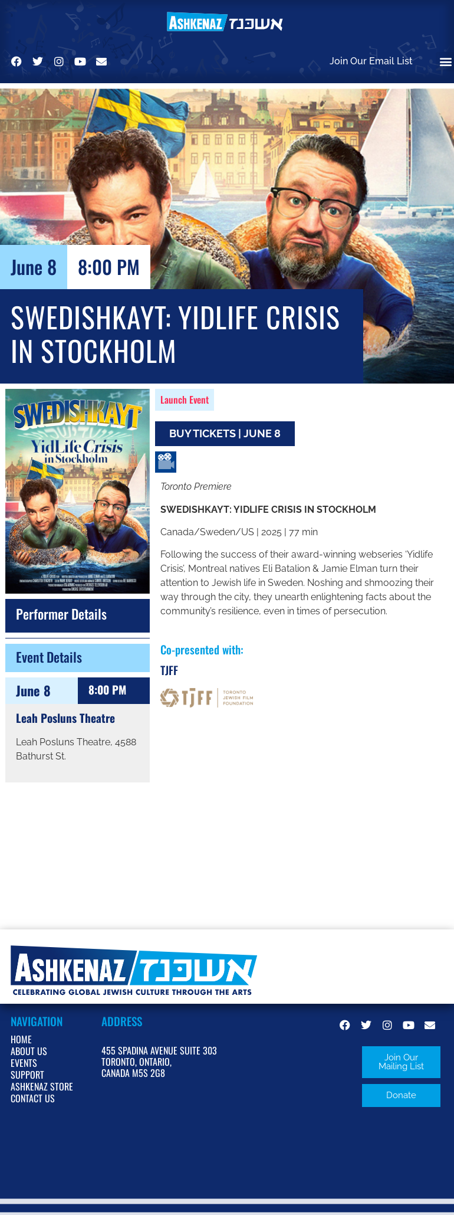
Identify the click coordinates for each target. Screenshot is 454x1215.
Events (24, 1063)
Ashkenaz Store (42, 1086)
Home (21, 1039)
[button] (401, 1062)
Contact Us (33, 1098)
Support (27, 1074)
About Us (29, 1051)
